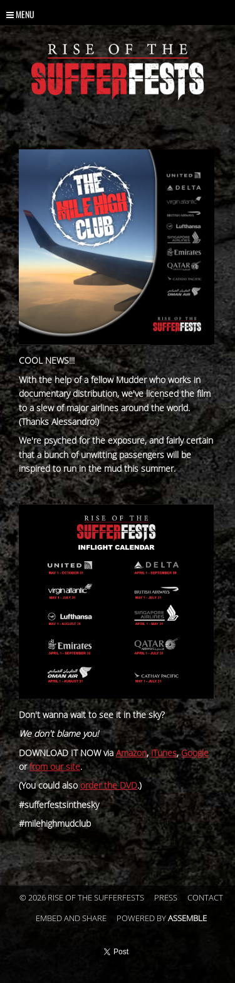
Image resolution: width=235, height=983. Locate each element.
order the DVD (108, 786)
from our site (54, 767)
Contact (205, 898)
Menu (20, 14)
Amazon (131, 753)
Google (195, 753)
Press (165, 898)
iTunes (164, 753)
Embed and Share (71, 919)
